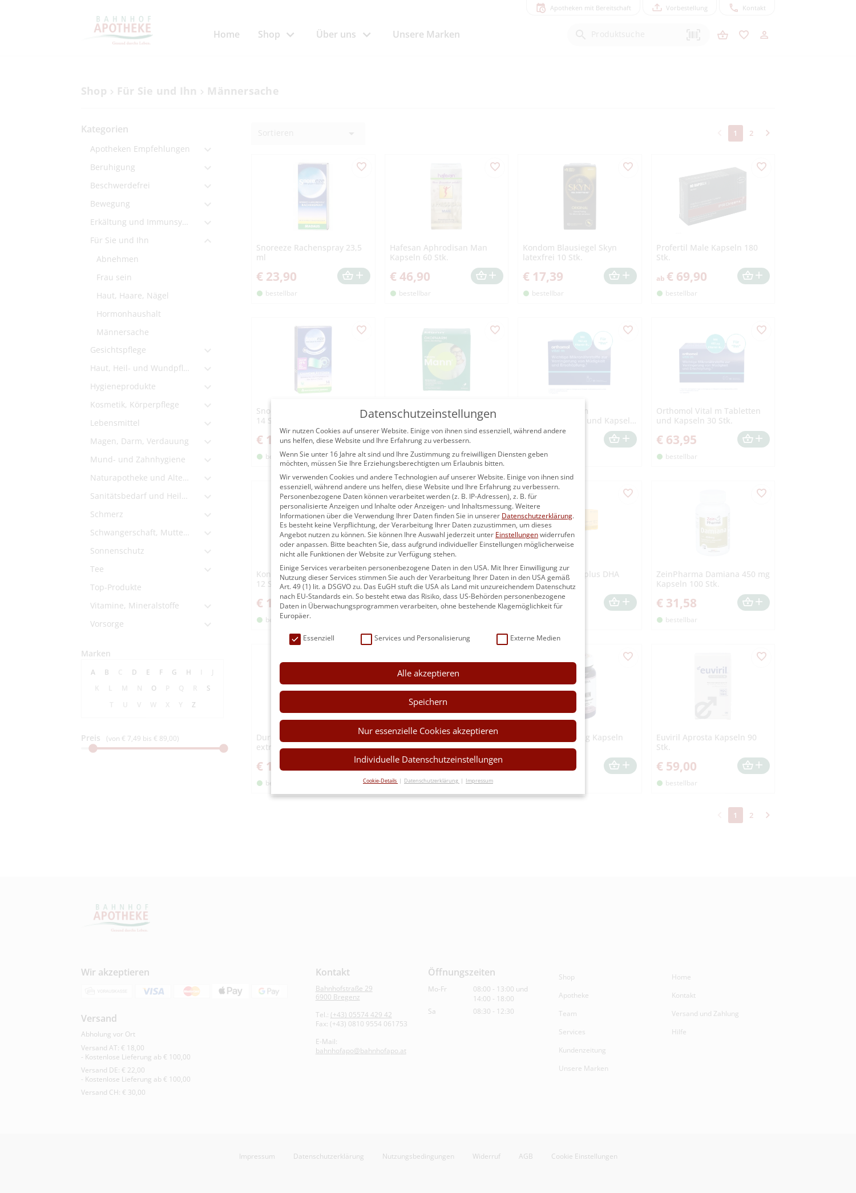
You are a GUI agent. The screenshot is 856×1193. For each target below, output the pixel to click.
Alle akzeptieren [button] (428, 673)
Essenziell (311, 638)
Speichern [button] (428, 701)
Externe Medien (528, 638)
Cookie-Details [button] (380, 780)
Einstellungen (516, 534)
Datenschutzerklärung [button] (431, 780)
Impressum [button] (479, 780)
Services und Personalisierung (415, 638)
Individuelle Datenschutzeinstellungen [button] (428, 759)
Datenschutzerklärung (537, 516)
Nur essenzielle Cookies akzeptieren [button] (428, 730)
